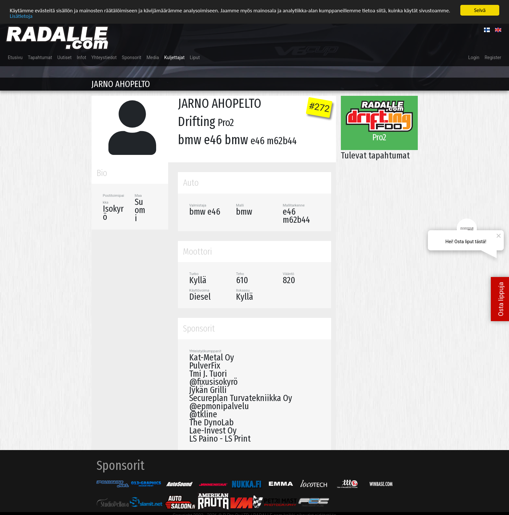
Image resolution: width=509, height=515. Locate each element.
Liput (195, 57)
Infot (81, 57)
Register (493, 57)
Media (152, 57)
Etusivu (15, 57)
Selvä (480, 10)
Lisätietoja (21, 15)
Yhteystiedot (104, 57)
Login (473, 57)
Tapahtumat (40, 57)
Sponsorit (131, 57)
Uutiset (64, 57)
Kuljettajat (174, 57)
